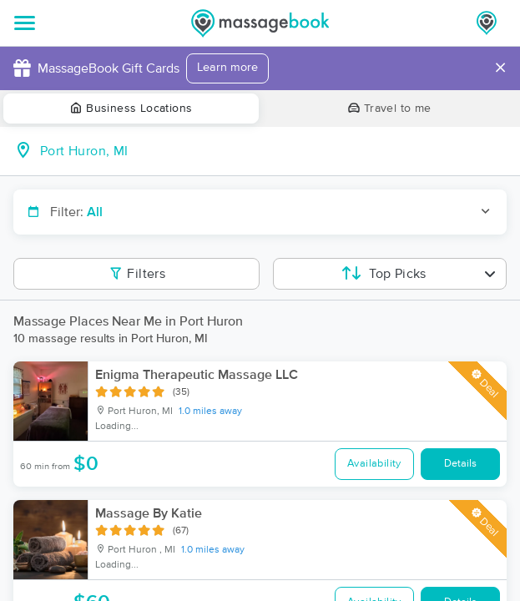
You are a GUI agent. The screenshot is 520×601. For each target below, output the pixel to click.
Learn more (227, 67)
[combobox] (273, 151)
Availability (374, 463)
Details (460, 463)
